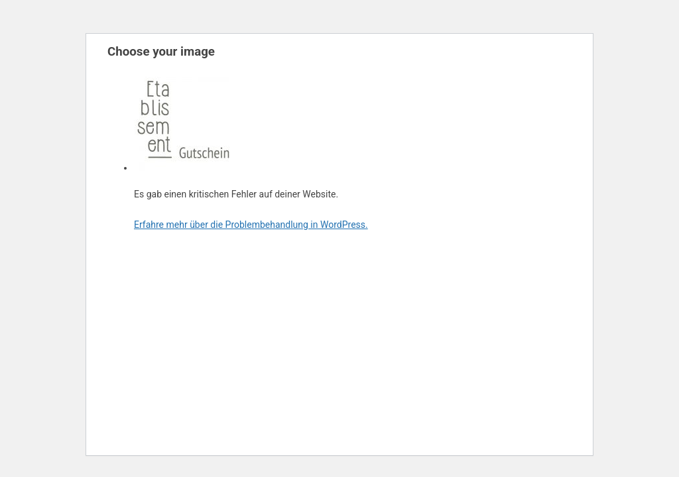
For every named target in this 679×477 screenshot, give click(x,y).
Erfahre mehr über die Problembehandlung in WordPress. (251, 224)
